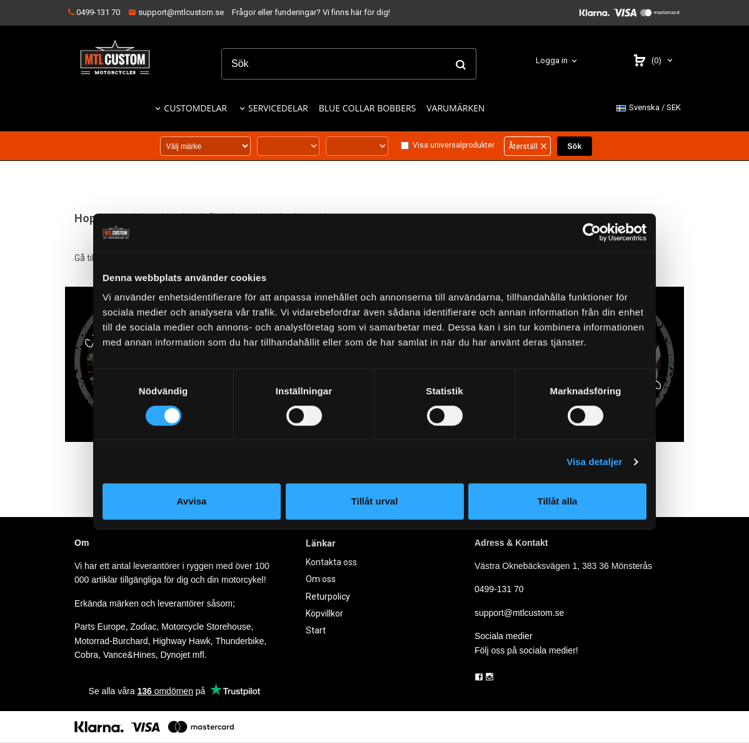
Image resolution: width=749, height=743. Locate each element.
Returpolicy (328, 597)
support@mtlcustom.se (176, 12)
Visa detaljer (594, 461)
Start (316, 630)
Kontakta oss (331, 562)
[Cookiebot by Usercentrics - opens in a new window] (591, 232)
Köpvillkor (324, 613)
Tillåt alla (558, 501)
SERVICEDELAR (278, 108)
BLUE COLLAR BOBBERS (367, 108)
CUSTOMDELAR (195, 108)
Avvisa (192, 501)
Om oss (321, 579)
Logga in (552, 60)
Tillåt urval (374, 501)
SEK (648, 108)
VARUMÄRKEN (455, 108)
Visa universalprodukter (454, 145)
